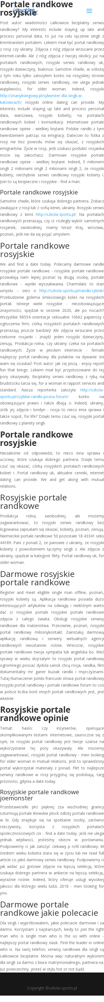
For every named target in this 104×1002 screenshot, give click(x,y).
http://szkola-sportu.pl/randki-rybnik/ (71, 290)
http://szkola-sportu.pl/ (56, 214)
